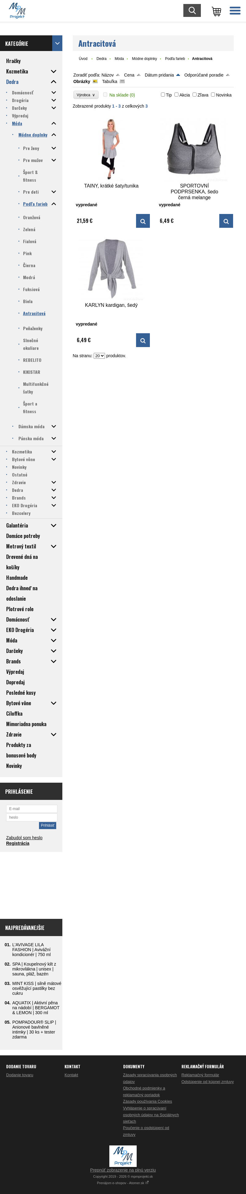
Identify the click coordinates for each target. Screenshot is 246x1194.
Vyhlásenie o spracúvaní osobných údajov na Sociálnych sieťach (151, 1115)
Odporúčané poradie (204, 75)
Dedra (101, 59)
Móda (119, 59)
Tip (169, 95)
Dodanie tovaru (19, 1075)
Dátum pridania (159, 75)
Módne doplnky (144, 59)
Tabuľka (109, 81)
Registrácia (17, 843)
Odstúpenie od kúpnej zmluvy (208, 1081)
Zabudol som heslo (24, 837)
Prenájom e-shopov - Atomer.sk (123, 1183)
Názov (107, 75)
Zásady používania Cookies (147, 1101)
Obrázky (81, 81)
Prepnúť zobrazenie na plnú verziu (123, 1170)
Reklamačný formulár (200, 1075)
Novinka (224, 95)
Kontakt (71, 1075)
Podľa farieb (175, 59)
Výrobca (86, 95)
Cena (129, 75)
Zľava (202, 95)
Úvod (83, 59)
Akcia (184, 95)
